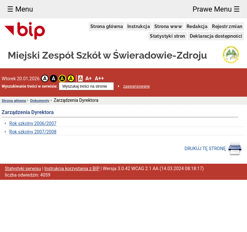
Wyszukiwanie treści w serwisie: (29, 86)
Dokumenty (40, 100)
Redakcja (197, 26)
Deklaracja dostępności (216, 36)
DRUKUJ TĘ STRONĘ (213, 149)
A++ (99, 78)
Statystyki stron (167, 36)
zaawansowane (136, 86)
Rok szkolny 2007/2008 (32, 131)
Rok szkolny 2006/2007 (32, 123)
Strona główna (106, 26)
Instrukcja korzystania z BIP (71, 168)
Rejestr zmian (227, 26)
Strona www (168, 26)
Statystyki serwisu (23, 168)
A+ (88, 78)
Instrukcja (138, 26)
